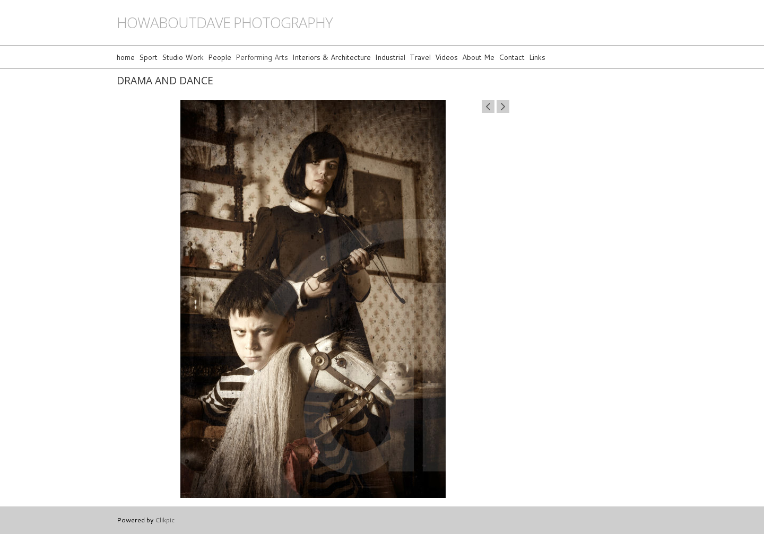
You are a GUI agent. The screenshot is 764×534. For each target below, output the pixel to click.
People (219, 57)
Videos (446, 57)
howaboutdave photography (225, 22)
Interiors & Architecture (331, 57)
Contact (512, 57)
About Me (478, 57)
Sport (148, 57)
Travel (420, 57)
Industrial (390, 57)
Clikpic (165, 519)
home (126, 57)
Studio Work (183, 57)
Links (537, 57)
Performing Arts (262, 57)
